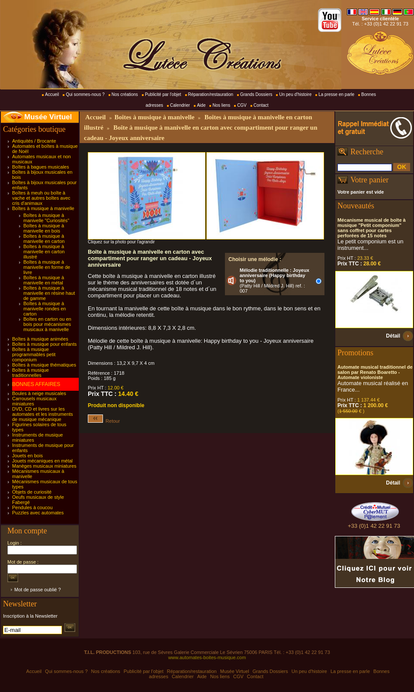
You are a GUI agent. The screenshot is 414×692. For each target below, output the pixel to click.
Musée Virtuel (48, 117)
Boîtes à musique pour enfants (44, 344)
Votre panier (369, 179)
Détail (393, 336)
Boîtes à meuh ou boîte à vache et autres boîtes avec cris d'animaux (41, 198)
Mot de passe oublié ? (37, 589)
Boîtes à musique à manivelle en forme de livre (46, 267)
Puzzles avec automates (38, 512)
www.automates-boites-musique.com (207, 657)
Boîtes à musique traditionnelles (30, 372)
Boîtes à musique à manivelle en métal (43, 280)
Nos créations (125, 94)
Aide (201, 105)
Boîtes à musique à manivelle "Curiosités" (46, 218)
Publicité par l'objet (163, 94)
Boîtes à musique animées (40, 338)
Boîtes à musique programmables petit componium (33, 354)
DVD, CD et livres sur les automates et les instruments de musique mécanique (42, 414)
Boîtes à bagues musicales (40, 166)
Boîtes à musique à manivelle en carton (43, 238)
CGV (242, 105)
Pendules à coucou (32, 507)
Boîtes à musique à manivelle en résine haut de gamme (49, 293)
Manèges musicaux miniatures (44, 466)
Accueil (52, 94)
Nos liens (221, 105)
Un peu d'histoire (295, 94)
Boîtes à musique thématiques (44, 364)
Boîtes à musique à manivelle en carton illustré (43, 251)
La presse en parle (336, 94)
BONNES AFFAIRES (36, 384)
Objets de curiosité (31, 491)
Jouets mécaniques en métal (42, 460)
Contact (261, 105)
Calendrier (180, 105)
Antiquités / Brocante (34, 141)
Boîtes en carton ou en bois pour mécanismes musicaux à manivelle (47, 324)
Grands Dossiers (256, 94)
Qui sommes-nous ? (85, 94)
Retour (104, 421)
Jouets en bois (27, 455)
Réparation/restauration (211, 94)
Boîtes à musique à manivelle (43, 208)
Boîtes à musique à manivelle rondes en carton (44, 308)
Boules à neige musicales (39, 393)
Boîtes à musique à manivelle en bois (43, 228)
